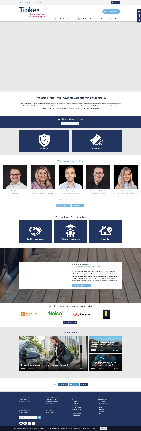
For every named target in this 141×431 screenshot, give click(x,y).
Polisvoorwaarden (103, 403)
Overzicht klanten (69, 322)
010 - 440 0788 (50, 403)
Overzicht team (62, 205)
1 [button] (60, 199)
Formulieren (101, 401)
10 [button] (81, 199)
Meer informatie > (91, 428)
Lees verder (82, 368)
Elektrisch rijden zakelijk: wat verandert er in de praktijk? (44, 365)
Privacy (100, 413)
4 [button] (67, 199)
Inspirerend (75, 405)
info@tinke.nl (26, 2)
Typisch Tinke (75, 403)
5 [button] (69, 199)
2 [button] (62, 199)
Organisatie (76, 205)
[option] (15, 180)
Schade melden (76, 415)
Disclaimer (101, 411)
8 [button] (76, 199)
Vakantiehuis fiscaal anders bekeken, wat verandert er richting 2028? (102, 344)
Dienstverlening (102, 399)
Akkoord (103, 428)
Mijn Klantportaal (76, 409)
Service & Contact (76, 407)
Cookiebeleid (101, 409)
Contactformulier (76, 413)
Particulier (74, 401)
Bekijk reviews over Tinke (80, 285)
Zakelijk (74, 399)
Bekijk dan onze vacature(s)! (70, 123)
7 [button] (74, 199)
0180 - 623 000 (38, 2)
